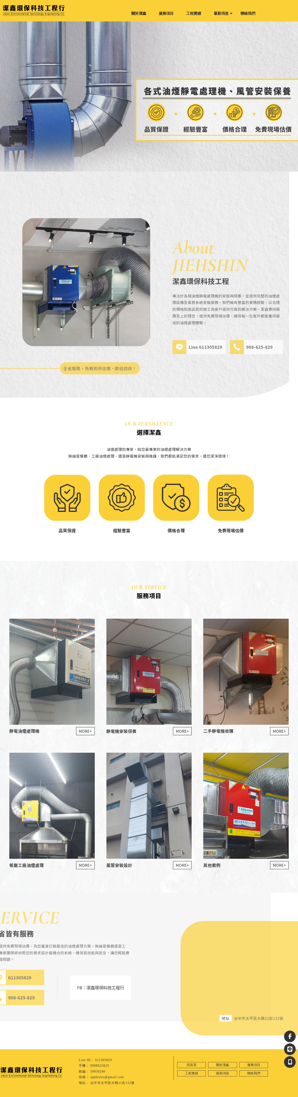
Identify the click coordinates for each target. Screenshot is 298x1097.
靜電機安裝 (13, 1093)
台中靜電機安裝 (31, 1093)
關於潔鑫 (138, 13)
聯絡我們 (247, 13)
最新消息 (221, 13)
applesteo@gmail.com (107, 1077)
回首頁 (191, 1065)
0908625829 (99, 1065)
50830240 (97, 1071)
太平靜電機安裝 (53, 1093)
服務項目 (166, 13)
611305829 (103, 1060)
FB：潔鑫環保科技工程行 (79, 987)
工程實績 (193, 13)
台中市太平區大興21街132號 (112, 1083)
